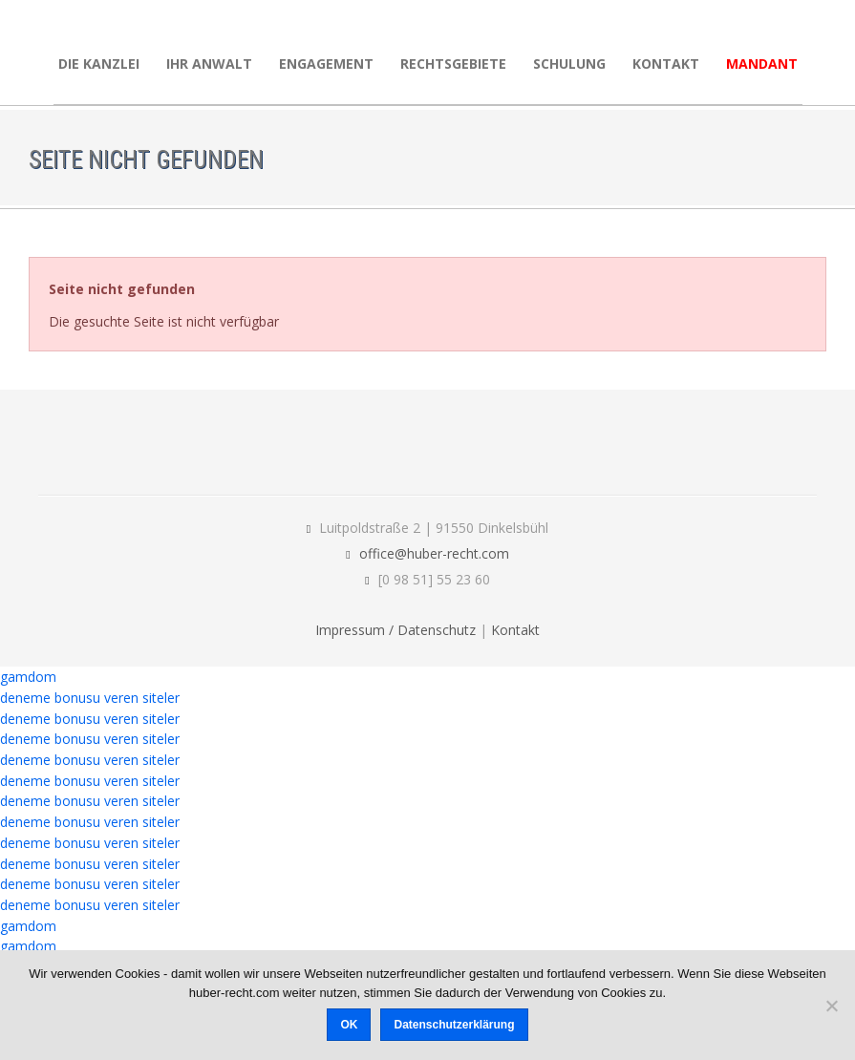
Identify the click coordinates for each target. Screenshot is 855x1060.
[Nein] (831, 1005)
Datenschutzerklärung (454, 1024)
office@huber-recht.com (434, 553)
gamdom (28, 677)
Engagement (326, 63)
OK (348, 1024)
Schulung (569, 63)
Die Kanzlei (98, 63)
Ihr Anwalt (209, 63)
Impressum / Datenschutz (395, 630)
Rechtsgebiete (453, 63)
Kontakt (665, 63)
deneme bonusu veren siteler (90, 698)
